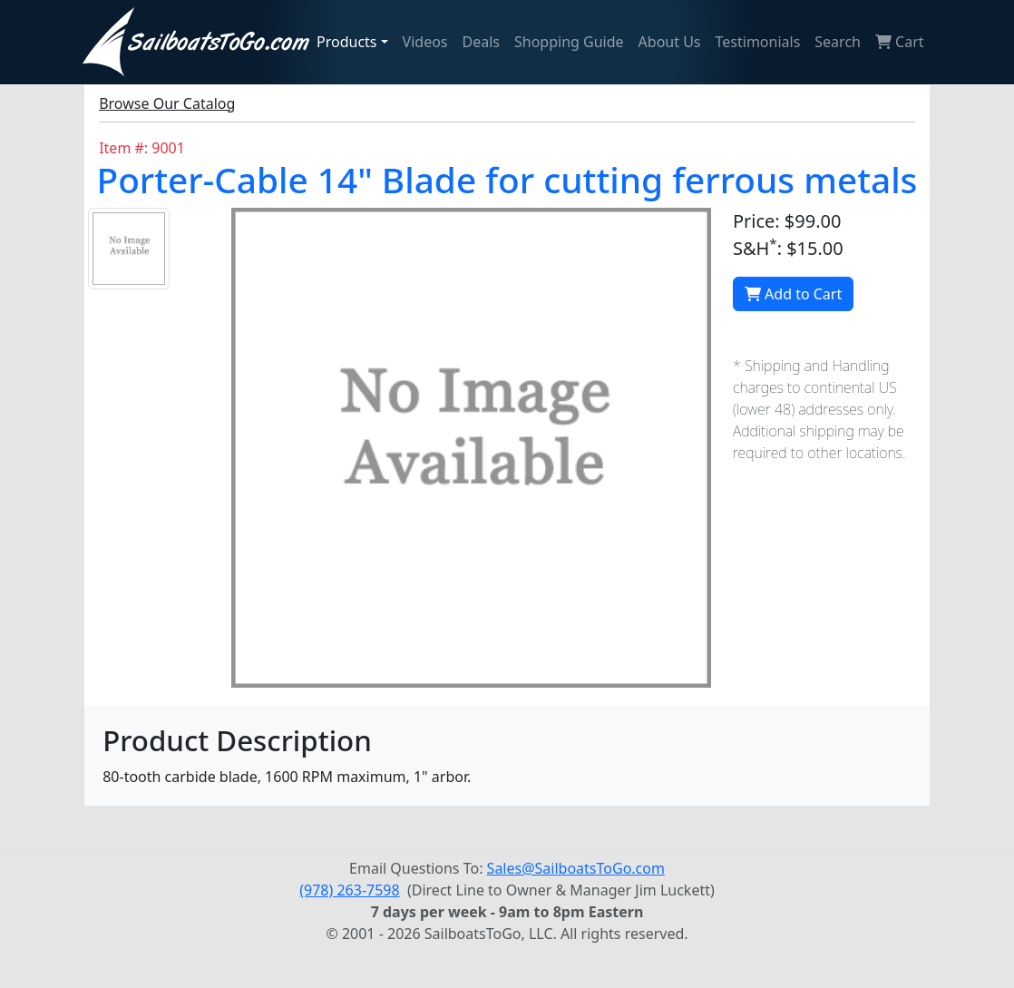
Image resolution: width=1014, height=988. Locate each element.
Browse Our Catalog (167, 103)
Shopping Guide (569, 42)
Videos (425, 42)
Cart (899, 42)
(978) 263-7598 (349, 890)
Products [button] (347, 42)
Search (837, 42)
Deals (481, 42)
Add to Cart (793, 294)
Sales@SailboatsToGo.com (576, 868)
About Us (670, 42)
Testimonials (758, 42)
